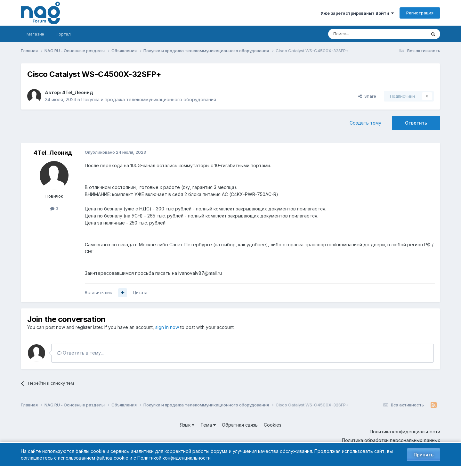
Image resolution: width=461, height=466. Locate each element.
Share (367, 96)
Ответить (416, 123)
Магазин (35, 34)
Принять (423, 454)
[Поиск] (359, 34)
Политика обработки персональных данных (391, 440)
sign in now (167, 327)
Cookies (272, 425)
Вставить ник (98, 292)
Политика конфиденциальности (405, 431)
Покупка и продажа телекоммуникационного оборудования (148, 99)
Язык (187, 425)
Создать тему (365, 123)
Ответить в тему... (80, 353)
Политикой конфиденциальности (174, 458)
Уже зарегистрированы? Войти (357, 13)
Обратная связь (240, 425)
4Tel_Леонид (77, 92)
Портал (63, 34)
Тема (208, 425)
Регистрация (419, 12)
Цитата (140, 292)
